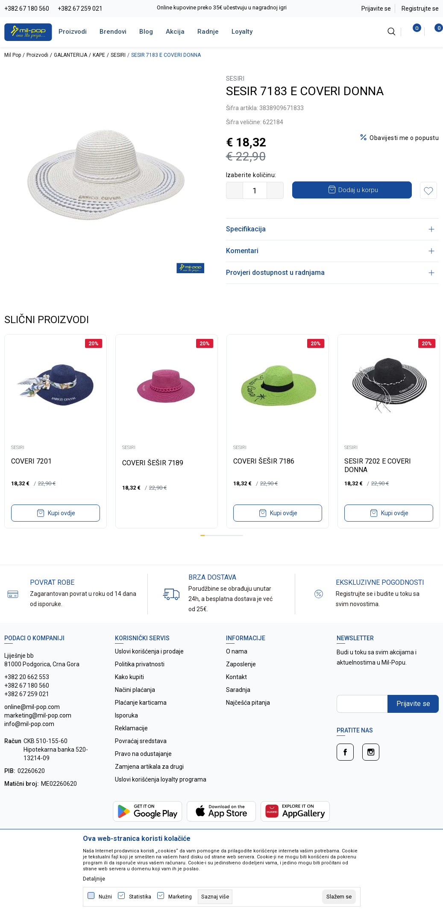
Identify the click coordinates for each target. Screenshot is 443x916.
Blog (146, 31)
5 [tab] (219, 535)
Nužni (105, 896)
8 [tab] (232, 535)
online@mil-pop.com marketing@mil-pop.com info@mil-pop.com (37, 715)
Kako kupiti (129, 677)
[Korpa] (434, 31)
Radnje (208, 31)
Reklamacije (131, 728)
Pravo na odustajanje (143, 753)
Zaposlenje (241, 664)
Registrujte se (420, 8)
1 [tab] (202, 535)
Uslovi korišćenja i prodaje (149, 651)
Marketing (180, 896)
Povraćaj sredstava (141, 741)
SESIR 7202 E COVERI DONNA (377, 465)
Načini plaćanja (135, 689)
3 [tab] (211, 535)
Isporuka (126, 715)
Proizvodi (73, 31)
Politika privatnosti (139, 664)
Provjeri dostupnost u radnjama (330, 272)
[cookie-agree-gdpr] (339, 897)
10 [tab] (241, 535)
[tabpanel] (55, 431)
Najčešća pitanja (248, 702)
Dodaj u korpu (358, 190)
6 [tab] (224, 535)
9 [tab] (237, 535)
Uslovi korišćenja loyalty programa (160, 779)
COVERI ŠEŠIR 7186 (263, 461)
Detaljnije (94, 878)
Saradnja (238, 689)
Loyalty (242, 31)
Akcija (175, 31)
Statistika (140, 896)
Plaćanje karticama (141, 702)
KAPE (99, 55)
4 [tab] (215, 535)
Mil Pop (12, 55)
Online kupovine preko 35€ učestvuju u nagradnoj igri (222, 7)
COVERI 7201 (31, 461)
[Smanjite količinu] (234, 190)
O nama (236, 651)
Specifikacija (330, 229)
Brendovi (113, 31)
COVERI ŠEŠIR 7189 (152, 463)
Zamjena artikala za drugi (149, 766)
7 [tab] (228, 535)
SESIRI (118, 55)
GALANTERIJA (70, 55)
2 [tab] (207, 535)
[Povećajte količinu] (275, 190)
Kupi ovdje (61, 513)
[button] (428, 190)
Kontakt (236, 677)
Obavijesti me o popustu (404, 137)
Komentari (330, 251)
